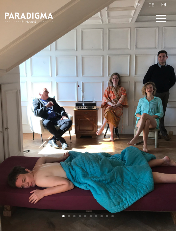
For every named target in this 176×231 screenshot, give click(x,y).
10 (112, 216)
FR (163, 5)
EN (138, 5)
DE (151, 5)
